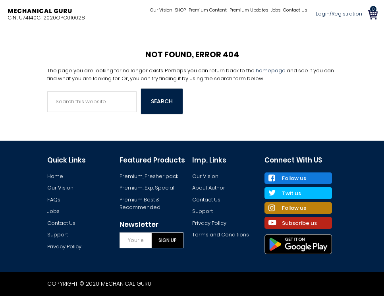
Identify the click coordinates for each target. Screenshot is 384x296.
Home (55, 176)
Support (57, 234)
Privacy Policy (64, 246)
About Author (208, 188)
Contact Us (61, 223)
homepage (271, 70)
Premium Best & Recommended (140, 203)
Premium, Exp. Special (147, 188)
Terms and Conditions (220, 234)
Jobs (53, 211)
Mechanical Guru (40, 11)
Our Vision (60, 188)
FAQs (53, 199)
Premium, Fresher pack (149, 176)
